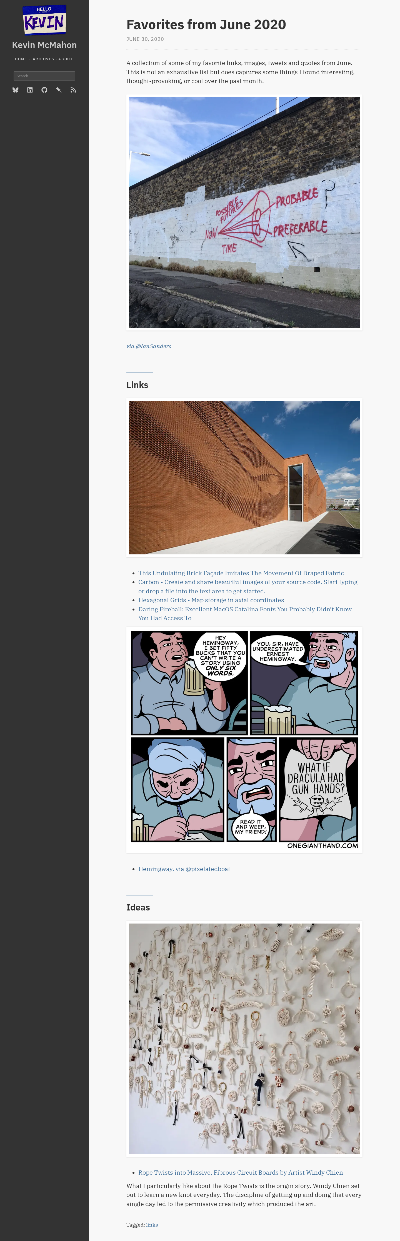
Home (21, 59)
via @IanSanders (148, 346)
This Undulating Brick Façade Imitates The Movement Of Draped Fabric (241, 573)
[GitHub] (44, 90)
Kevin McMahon (44, 45)
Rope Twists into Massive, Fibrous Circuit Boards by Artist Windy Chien (240, 1172)
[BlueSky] (16, 90)
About (65, 59)
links (152, 1224)
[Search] (44, 76)
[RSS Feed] (73, 90)
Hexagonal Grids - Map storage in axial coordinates (211, 600)
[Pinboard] (59, 90)
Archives (43, 59)
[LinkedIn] (30, 90)
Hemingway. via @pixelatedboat (184, 869)
